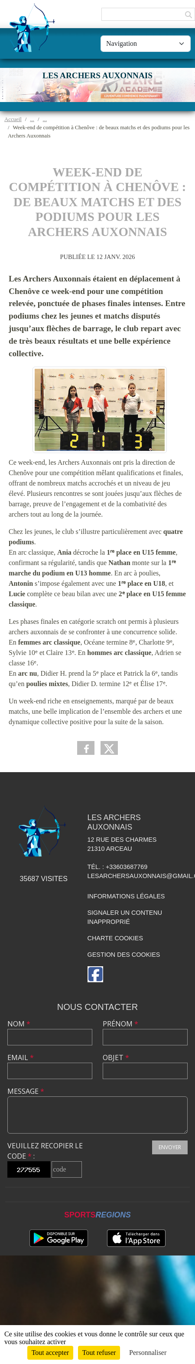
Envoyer (170, 1147)
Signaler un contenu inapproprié (125, 917)
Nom (18, 1024)
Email (20, 1057)
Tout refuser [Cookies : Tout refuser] (99, 1352)
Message (25, 1091)
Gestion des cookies (124, 954)
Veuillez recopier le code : (45, 1151)
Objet (116, 1057)
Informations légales (126, 896)
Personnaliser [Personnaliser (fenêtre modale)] (147, 1352)
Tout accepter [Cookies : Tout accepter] (50, 1352)
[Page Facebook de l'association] (95, 974)
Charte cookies (115, 938)
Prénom (120, 1024)
